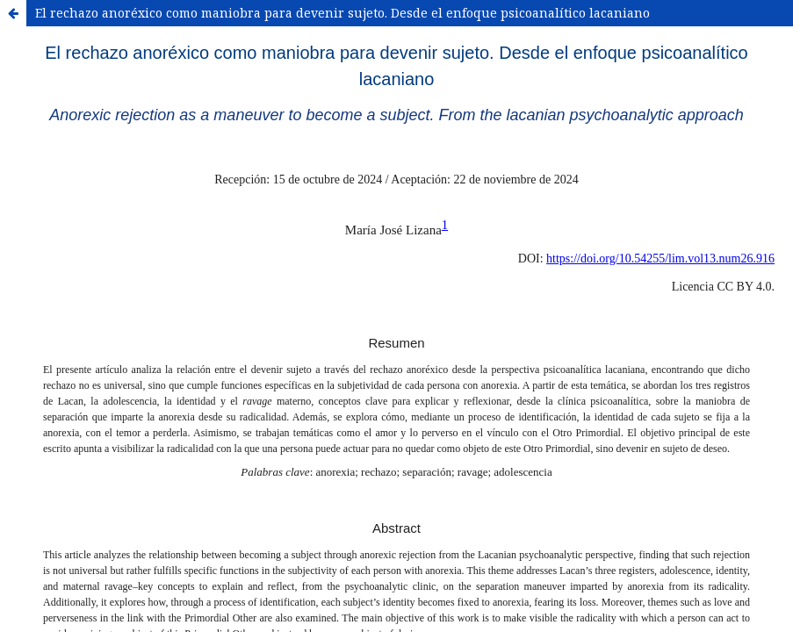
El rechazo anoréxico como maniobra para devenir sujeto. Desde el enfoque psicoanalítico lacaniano (342, 12)
